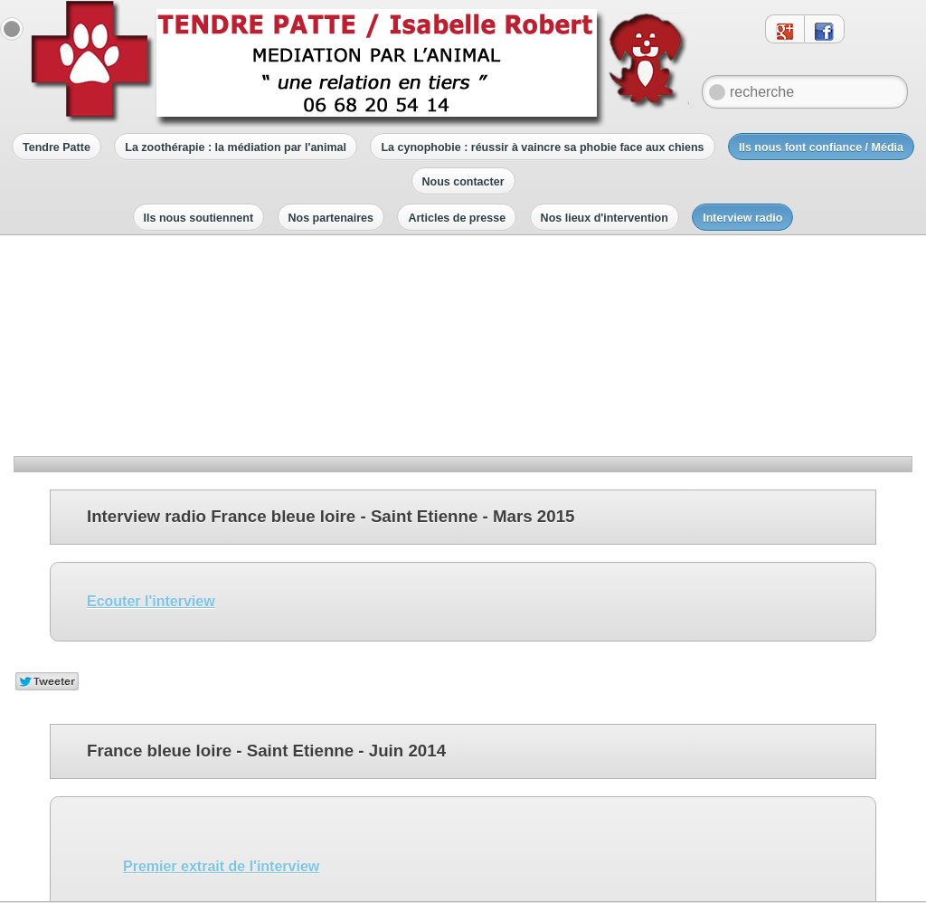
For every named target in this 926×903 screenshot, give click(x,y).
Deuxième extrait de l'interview (228, 720)
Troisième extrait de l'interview (228, 782)
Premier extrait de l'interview (221, 659)
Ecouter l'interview (151, 394)
